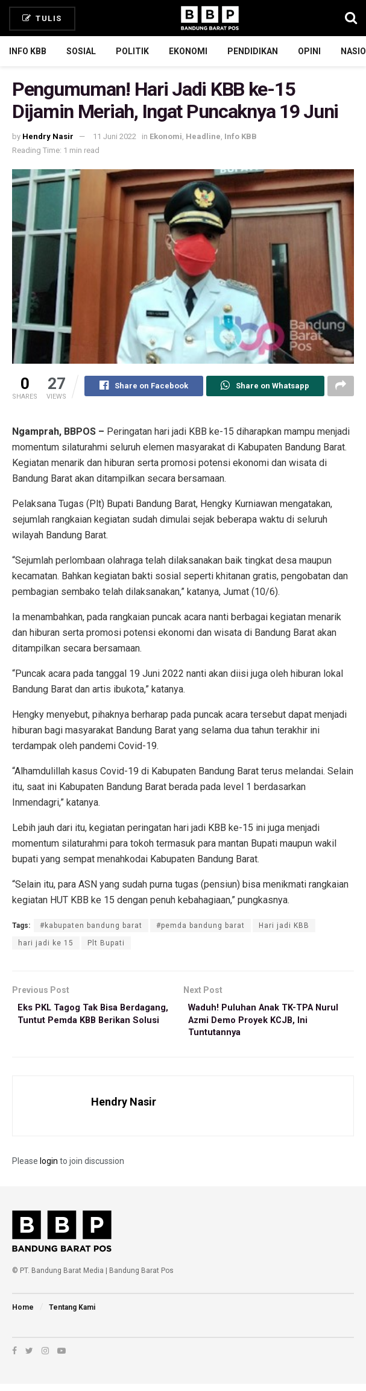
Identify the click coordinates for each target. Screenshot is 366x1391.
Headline (203, 136)
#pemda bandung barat (200, 927)
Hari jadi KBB (284, 927)
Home (23, 1314)
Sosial (81, 51)
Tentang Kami (72, 1314)
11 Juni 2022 (114, 136)
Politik (132, 51)
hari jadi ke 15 (46, 945)
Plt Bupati (106, 945)
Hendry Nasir (48, 136)
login (49, 1167)
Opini (309, 51)
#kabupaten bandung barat (91, 927)
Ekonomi (188, 51)
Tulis (42, 18)
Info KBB (27, 51)
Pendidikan (252, 51)
